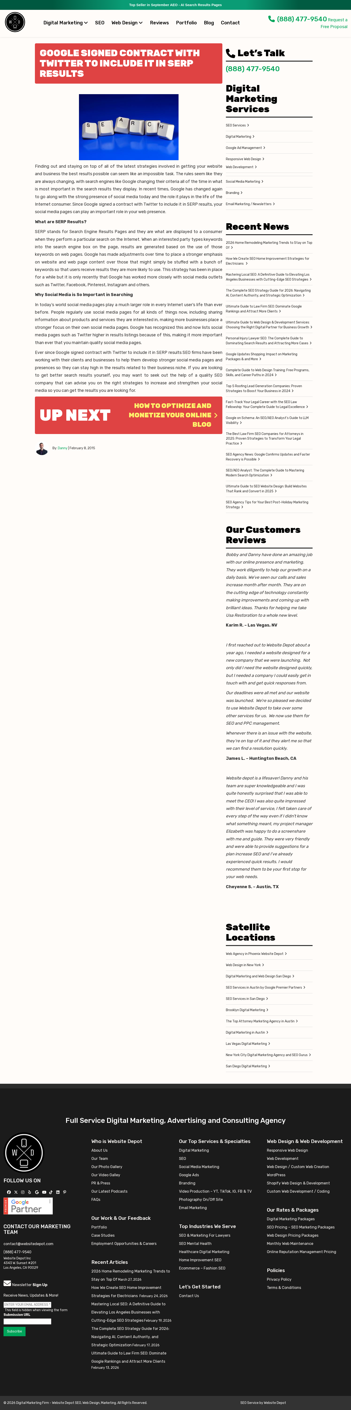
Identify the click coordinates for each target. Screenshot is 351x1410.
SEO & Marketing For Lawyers (204, 1235)
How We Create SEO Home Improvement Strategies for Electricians (267, 261)
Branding (232, 193)
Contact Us (189, 1296)
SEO (100, 23)
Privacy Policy (279, 1279)
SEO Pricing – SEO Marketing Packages (301, 1227)
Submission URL (17, 1315)
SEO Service (249, 1403)
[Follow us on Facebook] (9, 1192)
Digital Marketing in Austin (245, 1033)
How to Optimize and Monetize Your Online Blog (173, 415)
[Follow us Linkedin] (58, 1192)
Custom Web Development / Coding (298, 1191)
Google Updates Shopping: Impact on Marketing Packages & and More (261, 356)
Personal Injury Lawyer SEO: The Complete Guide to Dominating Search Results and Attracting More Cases (267, 340)
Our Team (99, 1158)
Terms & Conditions (284, 1287)
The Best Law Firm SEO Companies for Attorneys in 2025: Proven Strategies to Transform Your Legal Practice (264, 438)
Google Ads (189, 1175)
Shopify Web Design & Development (298, 1183)
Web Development (240, 167)
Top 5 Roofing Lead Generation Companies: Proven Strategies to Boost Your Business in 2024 (264, 388)
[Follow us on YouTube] (45, 1192)
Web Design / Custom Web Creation (298, 1167)
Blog (209, 23)
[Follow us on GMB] (37, 1192)
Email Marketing (193, 1208)
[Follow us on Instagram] (23, 1192)
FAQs (95, 1199)
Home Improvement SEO (200, 1260)
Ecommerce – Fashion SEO (202, 1268)
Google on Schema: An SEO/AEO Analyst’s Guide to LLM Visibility (267, 420)
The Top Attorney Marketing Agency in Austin (260, 1021)
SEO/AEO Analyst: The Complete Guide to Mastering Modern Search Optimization (265, 472)
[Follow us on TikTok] (51, 1192)
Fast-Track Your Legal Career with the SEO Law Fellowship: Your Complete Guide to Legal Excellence (265, 404)
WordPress (276, 1175)
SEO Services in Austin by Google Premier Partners (264, 988)
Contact (230, 23)
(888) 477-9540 (297, 19)
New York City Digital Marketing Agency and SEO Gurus (267, 1055)
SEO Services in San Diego (245, 999)
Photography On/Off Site (201, 1199)
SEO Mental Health (195, 1243)
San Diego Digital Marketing (246, 1066)
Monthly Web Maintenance (290, 1243)
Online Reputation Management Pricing (301, 1252)
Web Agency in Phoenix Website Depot (255, 954)
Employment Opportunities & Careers (124, 1243)
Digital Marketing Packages (291, 1219)
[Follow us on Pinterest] (65, 1192)
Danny (62, 448)
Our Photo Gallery (106, 1167)
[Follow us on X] (16, 1192)
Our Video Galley (105, 1175)
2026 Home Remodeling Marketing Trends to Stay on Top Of (269, 245)
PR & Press (100, 1183)
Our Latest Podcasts (109, 1191)
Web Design (127, 23)
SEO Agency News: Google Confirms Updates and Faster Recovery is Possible (268, 457)
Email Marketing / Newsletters (249, 204)
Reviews (159, 23)
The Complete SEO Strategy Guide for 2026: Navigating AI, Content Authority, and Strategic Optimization (268, 293)
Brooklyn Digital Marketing (245, 1010)
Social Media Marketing (243, 182)
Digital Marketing (65, 23)
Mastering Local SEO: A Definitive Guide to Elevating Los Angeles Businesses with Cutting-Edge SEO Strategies (268, 277)
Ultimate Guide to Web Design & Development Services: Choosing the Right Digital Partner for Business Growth (268, 324)
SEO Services (236, 125)
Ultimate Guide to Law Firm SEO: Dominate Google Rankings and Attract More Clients (264, 308)
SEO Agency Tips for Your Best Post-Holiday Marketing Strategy (267, 504)
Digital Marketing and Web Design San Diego (258, 976)
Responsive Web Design (243, 159)
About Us (99, 1150)
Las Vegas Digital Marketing (246, 1044)
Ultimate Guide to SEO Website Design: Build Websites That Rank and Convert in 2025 (266, 488)
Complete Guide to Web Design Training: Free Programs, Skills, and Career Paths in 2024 (267, 372)
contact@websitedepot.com (28, 1244)
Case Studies (103, 1235)
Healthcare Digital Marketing (204, 1252)
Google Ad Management (244, 148)
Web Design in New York (243, 965)
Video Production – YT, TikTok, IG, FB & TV (215, 1191)
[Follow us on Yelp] (30, 1192)
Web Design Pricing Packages (292, 1235)
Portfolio (186, 23)
